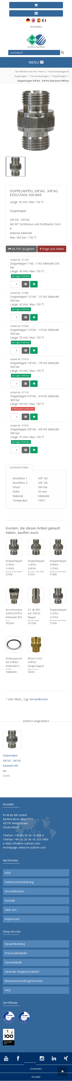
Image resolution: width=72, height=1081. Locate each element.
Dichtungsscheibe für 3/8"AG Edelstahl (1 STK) (17, 664)
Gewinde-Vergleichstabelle (22, 971)
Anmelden (36, 26)
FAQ (7, 990)
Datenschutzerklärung (19, 882)
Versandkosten (39, 699)
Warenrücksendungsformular (24, 981)
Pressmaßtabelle (16, 953)
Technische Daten (19, 467)
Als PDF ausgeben (21, 249)
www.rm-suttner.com (32, 847)
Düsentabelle (13, 962)
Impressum (12, 919)
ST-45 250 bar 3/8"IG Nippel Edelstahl (34, 615)
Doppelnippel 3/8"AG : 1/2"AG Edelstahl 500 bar (58, 568)
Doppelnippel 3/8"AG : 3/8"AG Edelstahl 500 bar (43, 80)
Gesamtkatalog (15, 944)
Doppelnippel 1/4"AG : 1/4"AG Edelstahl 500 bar (14, 568)
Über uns (11, 910)
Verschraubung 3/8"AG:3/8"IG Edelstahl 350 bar (15, 615)
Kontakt (10, 900)
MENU (36, 62)
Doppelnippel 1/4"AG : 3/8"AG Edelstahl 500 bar (36, 568)
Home (42, 71)
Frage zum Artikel (52, 249)
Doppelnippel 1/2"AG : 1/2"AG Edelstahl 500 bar (58, 617)
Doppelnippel (59, 76)
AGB (8, 873)
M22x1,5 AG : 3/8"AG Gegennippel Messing (36, 664)
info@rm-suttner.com (26, 843)
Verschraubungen (40, 76)
